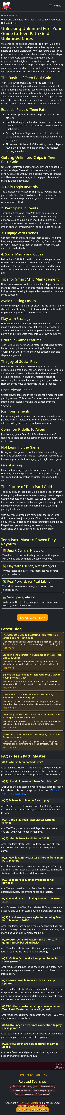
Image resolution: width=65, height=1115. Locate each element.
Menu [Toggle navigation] (55, 5)
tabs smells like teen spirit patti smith (21, 1090)
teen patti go (44, 1095)
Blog (12, 15)
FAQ (45, 1074)
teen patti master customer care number (44, 1086)
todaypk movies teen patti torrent (21, 1086)
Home (4, 15)
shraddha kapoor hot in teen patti (26, 1095)
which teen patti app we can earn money (44, 1090)
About (30, 1074)
